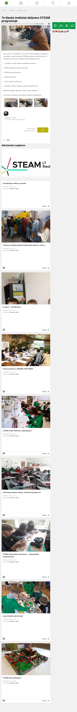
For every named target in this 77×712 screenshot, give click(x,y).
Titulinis (4, 10)
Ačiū (43, 130)
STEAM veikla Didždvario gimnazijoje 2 (17, 431)
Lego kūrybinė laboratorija (13, 616)
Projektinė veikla (22, 10)
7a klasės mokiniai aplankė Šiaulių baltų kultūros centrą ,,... (25, 245)
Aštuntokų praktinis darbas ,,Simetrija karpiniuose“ (22, 492)
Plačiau (44, 206)
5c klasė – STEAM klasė (12, 307)
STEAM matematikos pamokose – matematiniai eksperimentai (21, 555)
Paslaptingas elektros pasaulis (14, 183)
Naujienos (12, 10)
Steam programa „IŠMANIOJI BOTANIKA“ (18, 369)
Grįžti (8, 140)
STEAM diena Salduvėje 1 (12, 678)
